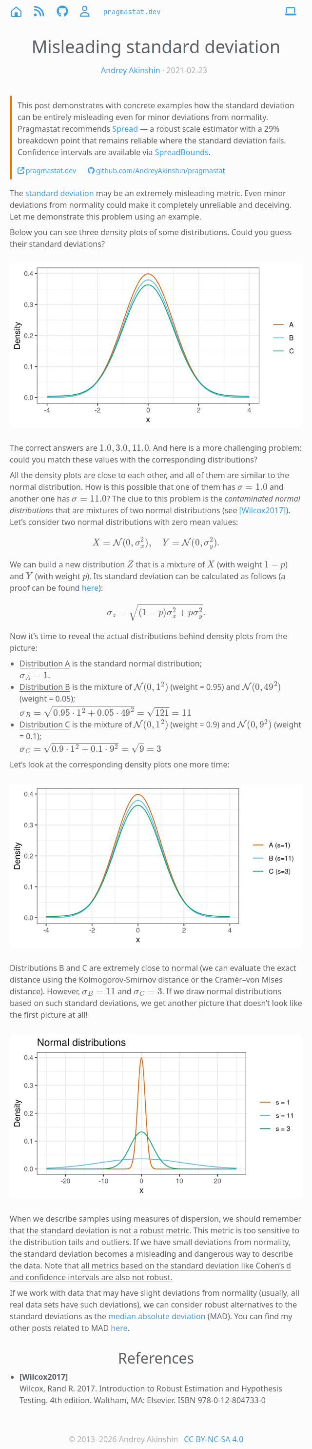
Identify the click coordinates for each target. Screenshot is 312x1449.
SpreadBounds (182, 152)
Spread (125, 128)
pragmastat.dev (132, 11)
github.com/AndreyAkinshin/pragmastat (156, 170)
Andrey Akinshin (130, 70)
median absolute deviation (156, 1316)
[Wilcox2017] (262, 510)
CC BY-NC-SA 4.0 (213, 1439)
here (90, 588)
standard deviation (59, 193)
